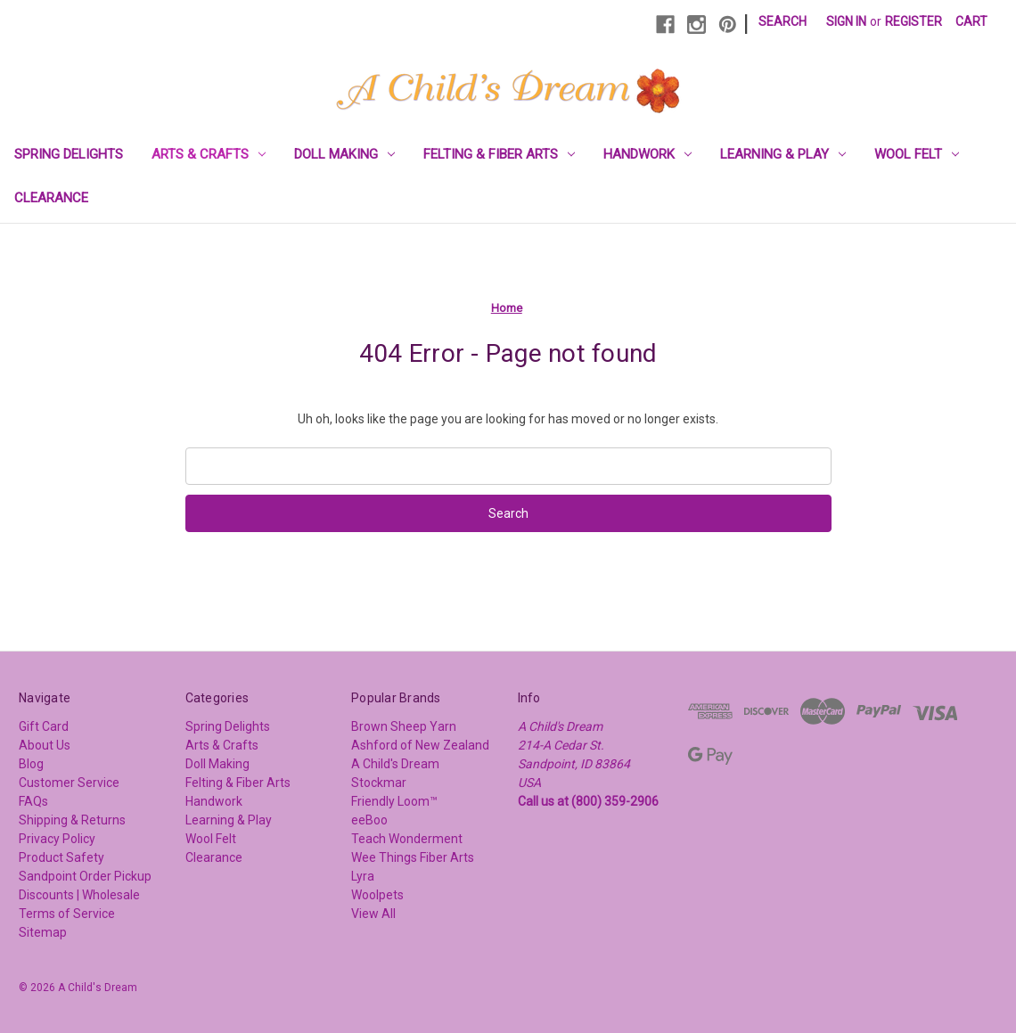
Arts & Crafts (209, 154)
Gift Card (44, 726)
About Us (44, 745)
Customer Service (69, 782)
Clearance (51, 198)
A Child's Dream (395, 764)
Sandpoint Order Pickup (85, 876)
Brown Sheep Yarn (403, 726)
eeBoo (369, 820)
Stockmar (378, 782)
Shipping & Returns (72, 820)
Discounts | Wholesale (79, 895)
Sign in (846, 21)
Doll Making (344, 154)
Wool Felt (916, 154)
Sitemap (43, 932)
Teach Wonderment (407, 839)
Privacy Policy (57, 839)
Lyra (362, 876)
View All (373, 913)
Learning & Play (783, 154)
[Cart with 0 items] (971, 22)
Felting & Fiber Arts (499, 154)
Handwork (647, 154)
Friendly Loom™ (394, 801)
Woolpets (377, 895)
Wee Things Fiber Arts (412, 857)
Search (782, 21)
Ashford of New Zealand (420, 745)
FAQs (33, 801)
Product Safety (61, 857)
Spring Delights (68, 154)
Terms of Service (67, 913)
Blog (31, 764)
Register (913, 21)
